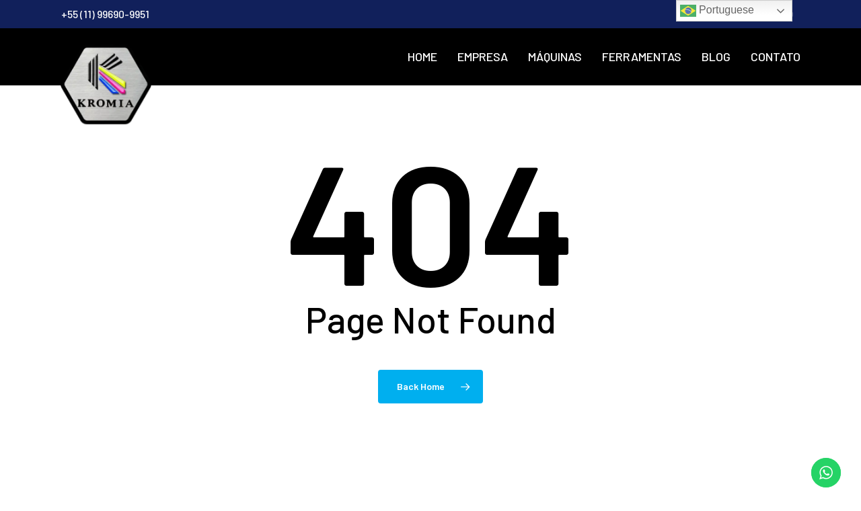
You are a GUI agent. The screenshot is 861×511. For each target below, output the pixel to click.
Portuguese (717, 11)
